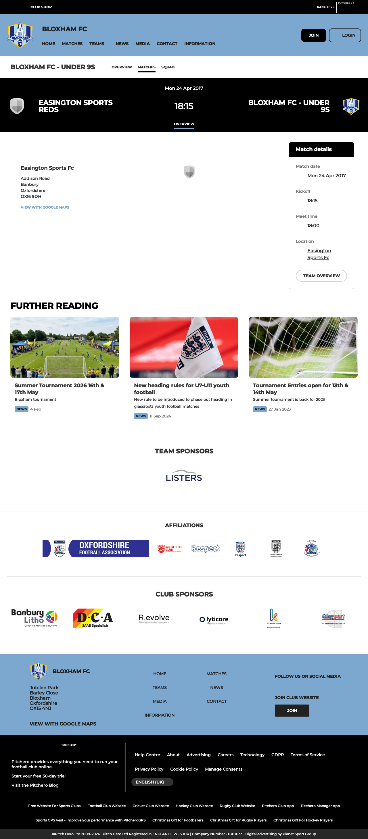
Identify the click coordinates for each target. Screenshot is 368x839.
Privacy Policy (149, 769)
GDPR (277, 754)
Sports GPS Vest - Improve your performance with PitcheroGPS (90, 820)
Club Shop (41, 7)
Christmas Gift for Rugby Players (238, 820)
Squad (168, 67)
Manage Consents (223, 769)
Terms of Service (308, 754)
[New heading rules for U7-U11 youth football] (184, 347)
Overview (122, 67)
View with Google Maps (45, 207)
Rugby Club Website (237, 806)
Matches (147, 67)
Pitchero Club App (278, 806)
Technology (252, 754)
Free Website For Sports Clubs (54, 806)
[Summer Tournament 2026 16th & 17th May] (64, 347)
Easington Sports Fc (319, 254)
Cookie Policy (184, 769)
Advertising (199, 754)
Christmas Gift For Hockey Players (303, 820)
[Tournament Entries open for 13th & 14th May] (303, 347)
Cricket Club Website (151, 806)
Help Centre (147, 754)
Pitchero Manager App (320, 806)
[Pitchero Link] (349, 9)
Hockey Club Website (194, 806)
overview (184, 124)
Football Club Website (106, 806)
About (173, 754)
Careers (225, 754)
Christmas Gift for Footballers (177, 820)
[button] (48, 43)
